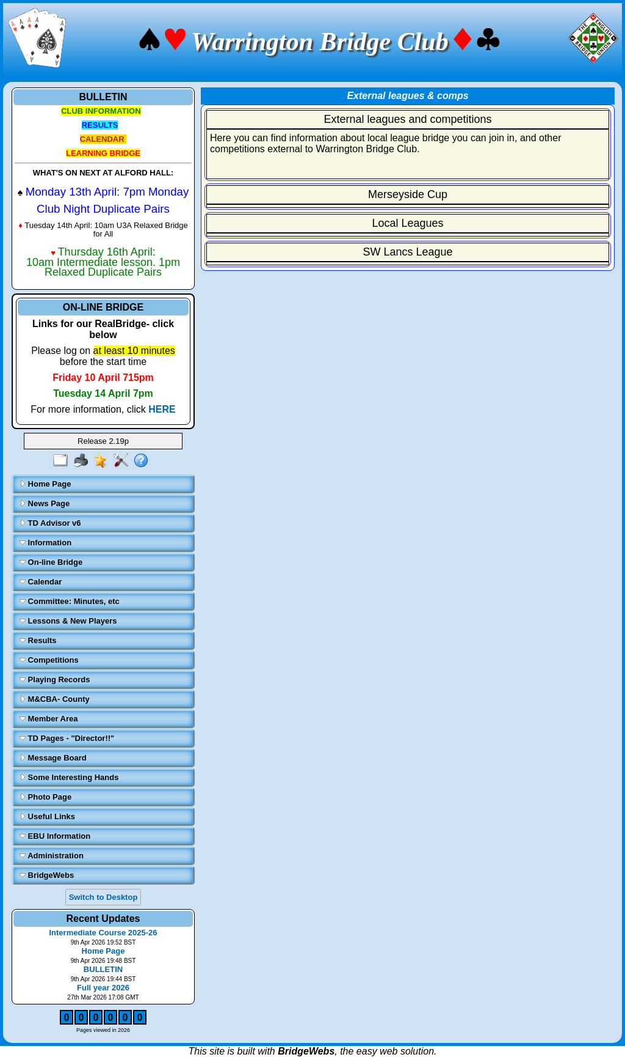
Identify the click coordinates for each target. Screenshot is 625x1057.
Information (45, 542)
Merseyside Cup (407, 194)
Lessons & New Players (68, 620)
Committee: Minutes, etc (70, 601)
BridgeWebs (47, 875)
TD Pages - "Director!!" (67, 738)
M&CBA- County (55, 699)
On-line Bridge (51, 562)
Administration (52, 855)
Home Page (45, 483)
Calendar (41, 581)
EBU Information (55, 836)
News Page (45, 503)
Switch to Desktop (103, 897)
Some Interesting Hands (69, 777)
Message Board (53, 757)
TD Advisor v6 (50, 523)
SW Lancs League (407, 252)
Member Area (49, 718)
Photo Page (45, 796)
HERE (161, 409)
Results (38, 640)
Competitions (49, 660)
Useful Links (47, 816)
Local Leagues (407, 223)
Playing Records (55, 679)
